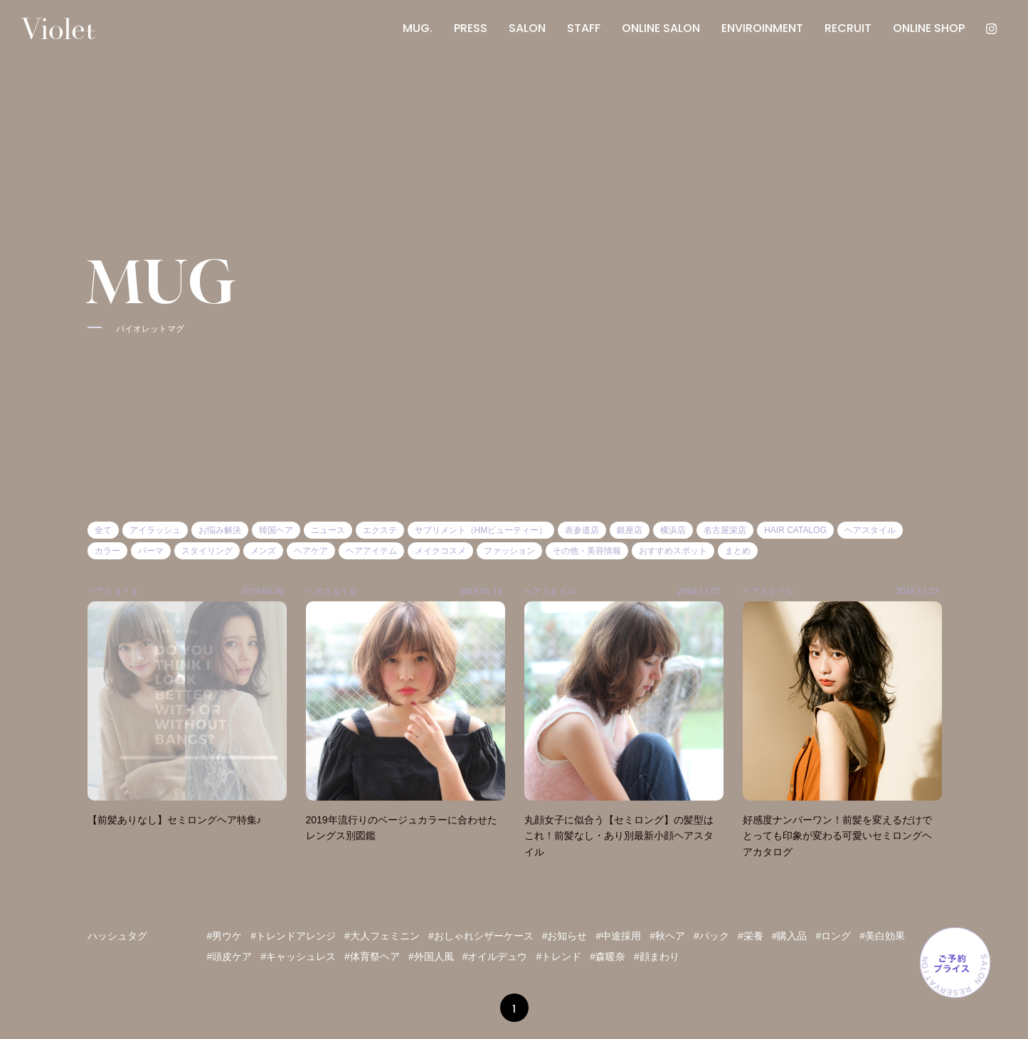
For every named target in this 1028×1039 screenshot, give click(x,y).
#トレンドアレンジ (293, 936)
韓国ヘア (276, 530)
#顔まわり (656, 956)
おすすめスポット (673, 551)
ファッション (509, 551)
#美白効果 (882, 936)
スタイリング (207, 551)
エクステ (380, 530)
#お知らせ (565, 936)
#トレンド (558, 956)
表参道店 (582, 530)
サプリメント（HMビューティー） (481, 530)
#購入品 (789, 936)
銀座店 (629, 530)
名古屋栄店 (725, 530)
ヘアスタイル (870, 530)
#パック (711, 936)
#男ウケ (225, 936)
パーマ (151, 551)
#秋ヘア (667, 936)
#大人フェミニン (382, 936)
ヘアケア (311, 551)
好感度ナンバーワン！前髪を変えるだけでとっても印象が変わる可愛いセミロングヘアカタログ (837, 836)
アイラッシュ (155, 530)
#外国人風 (431, 956)
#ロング (833, 936)
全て (103, 530)
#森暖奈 (607, 956)
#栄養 (750, 936)
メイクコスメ (440, 551)
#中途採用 (618, 936)
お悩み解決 (219, 530)
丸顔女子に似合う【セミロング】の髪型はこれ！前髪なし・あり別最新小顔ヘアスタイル (619, 836)
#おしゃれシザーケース (481, 936)
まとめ (738, 551)
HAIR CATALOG (795, 530)
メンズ (263, 551)
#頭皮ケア (230, 956)
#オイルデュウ (495, 956)
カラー (107, 551)
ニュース (328, 530)
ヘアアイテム (371, 551)
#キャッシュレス (298, 956)
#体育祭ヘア (372, 956)
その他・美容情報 (587, 551)
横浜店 (673, 530)
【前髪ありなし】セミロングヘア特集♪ (175, 820)
